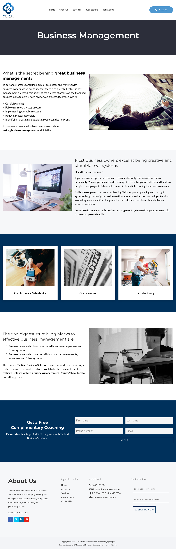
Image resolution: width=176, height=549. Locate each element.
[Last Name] (149, 420)
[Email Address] (149, 431)
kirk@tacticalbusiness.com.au (104, 489)
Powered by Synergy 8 (106, 541)
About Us (63, 10)
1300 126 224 (97, 485)
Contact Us (108, 10)
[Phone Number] (99, 431)
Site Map (114, 545)
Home (52, 10)
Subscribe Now (144, 509)
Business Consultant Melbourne (71, 545)
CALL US (154, 8)
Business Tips (92, 10)
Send (124, 440)
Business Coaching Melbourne (97, 545)
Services (77, 10)
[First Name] (99, 420)
